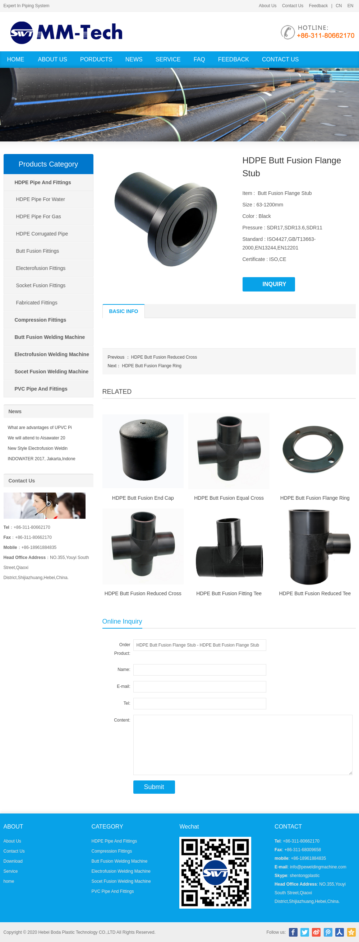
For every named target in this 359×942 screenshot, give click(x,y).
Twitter (304, 932)
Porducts (96, 59)
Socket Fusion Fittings (41, 285)
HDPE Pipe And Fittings (114, 841)
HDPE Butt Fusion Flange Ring (151, 365)
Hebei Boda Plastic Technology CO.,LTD (76, 932)
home (9, 881)
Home (15, 59)
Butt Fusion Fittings (37, 251)
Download (13, 861)
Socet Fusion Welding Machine (121, 881)
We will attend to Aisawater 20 (36, 437)
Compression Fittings (111, 851)
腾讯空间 (351, 932)
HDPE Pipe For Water (40, 199)
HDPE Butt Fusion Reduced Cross (164, 357)
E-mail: (123, 686)
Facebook (293, 932)
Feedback (318, 5)
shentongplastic (304, 875)
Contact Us (292, 5)
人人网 (339, 932)
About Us (267, 5)
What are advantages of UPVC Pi (40, 427)
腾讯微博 (328, 932)
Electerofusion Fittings (41, 268)
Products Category (48, 164)
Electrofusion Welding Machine (121, 871)
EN (351, 5)
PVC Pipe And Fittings (112, 891)
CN (339, 5)
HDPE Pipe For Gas (38, 216)
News (134, 59)
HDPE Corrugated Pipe (42, 234)
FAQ (199, 59)
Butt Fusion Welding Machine (119, 861)
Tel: (127, 703)
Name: (124, 669)
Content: (122, 720)
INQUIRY (274, 284)
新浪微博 (316, 932)
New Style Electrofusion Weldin (38, 448)
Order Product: (122, 649)
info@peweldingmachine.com (318, 866)
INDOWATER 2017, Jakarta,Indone (41, 458)
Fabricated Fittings (36, 303)
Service (168, 59)
